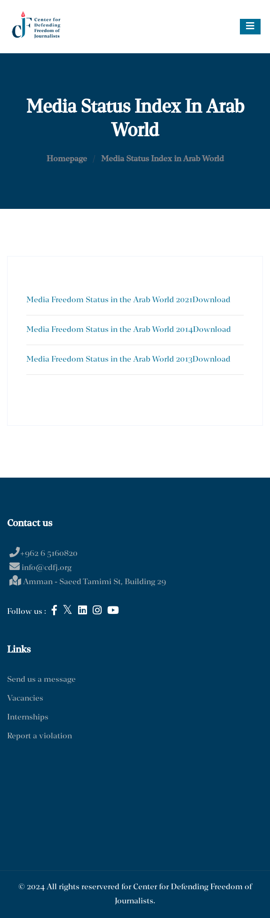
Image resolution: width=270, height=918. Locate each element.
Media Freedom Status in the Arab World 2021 (109, 300)
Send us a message (41, 679)
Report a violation (39, 736)
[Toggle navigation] (250, 26)
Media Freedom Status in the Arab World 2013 (109, 359)
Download (211, 300)
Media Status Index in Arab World (162, 159)
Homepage (67, 159)
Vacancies (25, 698)
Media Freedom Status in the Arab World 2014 (109, 329)
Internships (27, 717)
